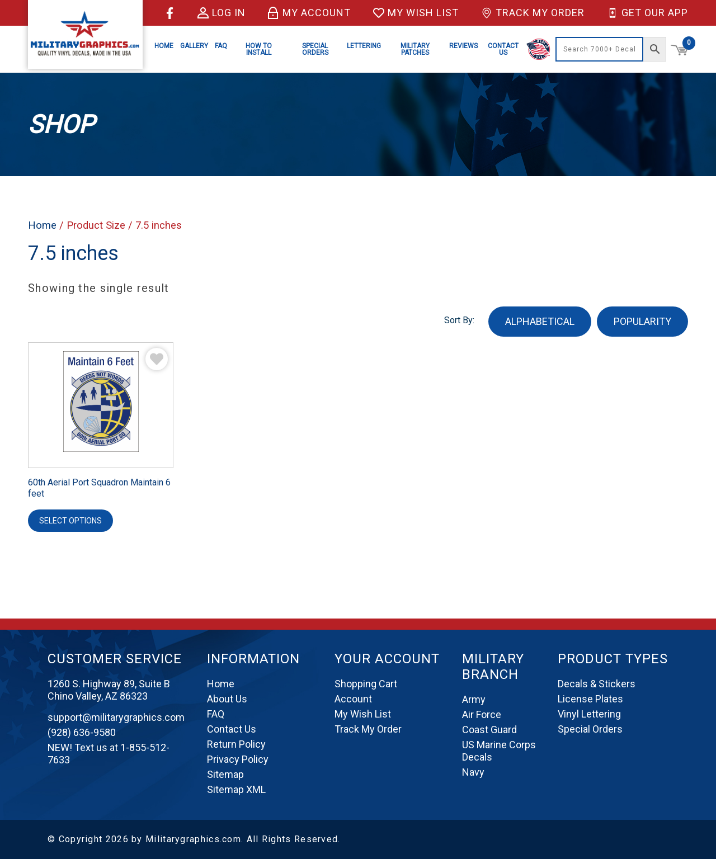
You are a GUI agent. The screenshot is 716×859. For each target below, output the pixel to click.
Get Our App (647, 12)
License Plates (590, 699)
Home (163, 46)
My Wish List (416, 12)
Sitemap (225, 774)
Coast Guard (489, 729)
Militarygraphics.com (193, 839)
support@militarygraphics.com (116, 717)
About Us (227, 699)
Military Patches (415, 49)
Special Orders (315, 49)
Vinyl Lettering (589, 714)
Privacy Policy (237, 759)
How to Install (259, 49)
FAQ (221, 46)
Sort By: (459, 320)
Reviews (463, 46)
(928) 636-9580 (82, 732)
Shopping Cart (366, 684)
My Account (309, 13)
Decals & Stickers (596, 684)
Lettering (364, 46)
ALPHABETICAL (539, 321)
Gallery (194, 46)
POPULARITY (642, 321)
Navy (473, 772)
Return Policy (236, 744)
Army (474, 699)
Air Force (481, 714)
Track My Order (533, 12)
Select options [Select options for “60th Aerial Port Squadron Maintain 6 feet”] (70, 520)
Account (353, 699)
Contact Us (503, 49)
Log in (221, 12)
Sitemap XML (236, 789)
